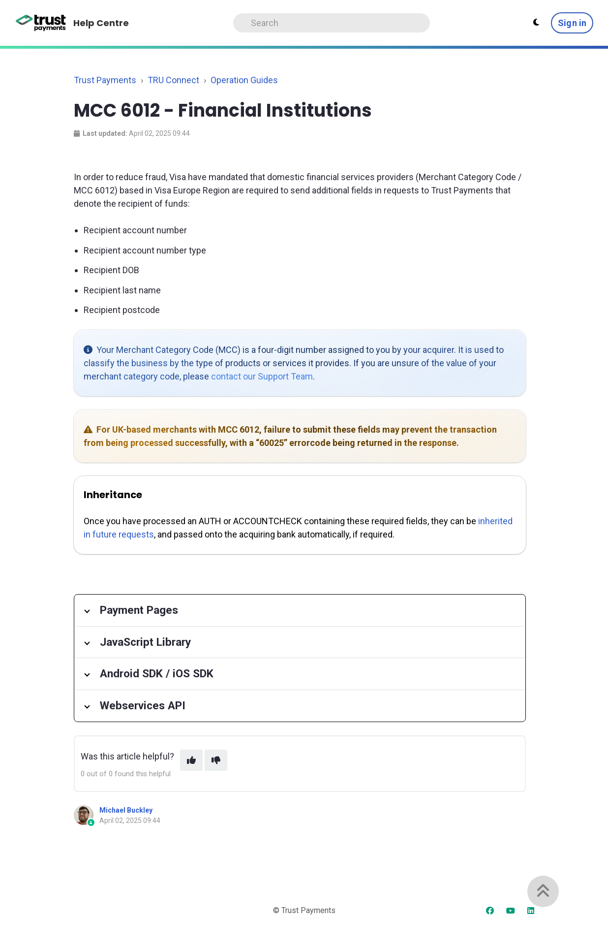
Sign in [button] (572, 23)
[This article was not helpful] (216, 760)
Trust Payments (105, 80)
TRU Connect (173, 80)
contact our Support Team (262, 376)
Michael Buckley (125, 810)
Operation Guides (244, 80)
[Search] (331, 22)
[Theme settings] (536, 22)
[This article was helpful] (191, 760)
